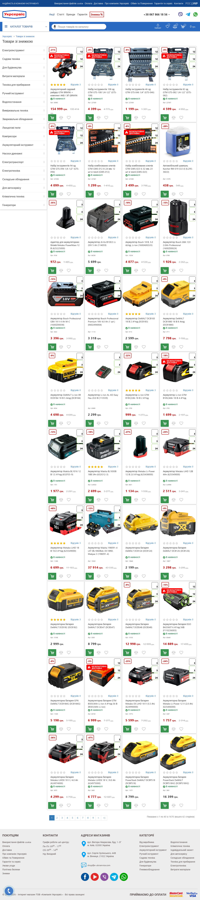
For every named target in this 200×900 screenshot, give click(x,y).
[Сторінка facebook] (85, 877)
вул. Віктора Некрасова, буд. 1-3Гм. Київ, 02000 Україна (104, 844)
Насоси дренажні (12, 153)
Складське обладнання (15, 179)
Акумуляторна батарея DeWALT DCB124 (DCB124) (138, 549)
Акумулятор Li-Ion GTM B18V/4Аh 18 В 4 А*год (175, 396)
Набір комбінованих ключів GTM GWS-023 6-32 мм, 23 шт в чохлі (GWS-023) (139, 168)
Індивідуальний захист (182, 849)
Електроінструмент (13, 50)
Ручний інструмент (13, 93)
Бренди (70, 14)
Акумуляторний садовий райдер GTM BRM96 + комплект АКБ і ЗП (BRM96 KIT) (64, 94)
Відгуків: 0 (113, 84)
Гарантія (82, 14)
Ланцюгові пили (11, 127)
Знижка (97, 14)
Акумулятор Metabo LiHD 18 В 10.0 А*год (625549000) (64, 549)
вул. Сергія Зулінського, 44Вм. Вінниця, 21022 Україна (102, 855)
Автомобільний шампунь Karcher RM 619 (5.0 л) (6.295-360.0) (178, 168)
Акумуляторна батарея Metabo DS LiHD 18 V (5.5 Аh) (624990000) (140, 703)
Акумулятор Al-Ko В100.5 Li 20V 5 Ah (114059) (102, 244)
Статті (60, 14)
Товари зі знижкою (25, 36)
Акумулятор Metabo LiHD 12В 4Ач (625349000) (178, 473)
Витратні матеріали (13, 76)
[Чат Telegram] (188, 14)
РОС (188, 3)
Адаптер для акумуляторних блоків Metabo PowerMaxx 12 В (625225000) (65, 245)
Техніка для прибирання (16, 84)
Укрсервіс (7, 36)
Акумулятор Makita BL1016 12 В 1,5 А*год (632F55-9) (65, 473)
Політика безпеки (11, 869)
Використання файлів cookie (68, 3)
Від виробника (147, 842)
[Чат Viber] (180, 14)
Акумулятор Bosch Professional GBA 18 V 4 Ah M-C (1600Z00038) (65, 321)
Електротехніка (11, 170)
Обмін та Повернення (142, 3)
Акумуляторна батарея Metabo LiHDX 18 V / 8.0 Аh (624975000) (101, 780)
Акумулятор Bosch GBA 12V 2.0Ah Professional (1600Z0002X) (177, 245)
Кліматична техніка (13, 196)
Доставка (98, 3)
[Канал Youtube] (95, 877)
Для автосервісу (11, 187)
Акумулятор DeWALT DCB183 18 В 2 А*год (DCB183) (140, 320)
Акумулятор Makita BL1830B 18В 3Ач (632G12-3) (102, 473)
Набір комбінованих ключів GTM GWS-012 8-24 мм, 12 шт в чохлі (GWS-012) (101, 168)
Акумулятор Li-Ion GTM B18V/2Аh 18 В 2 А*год (137, 396)
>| (104, 817)
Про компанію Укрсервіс (117, 3)
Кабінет (158, 28)
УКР (195, 3)
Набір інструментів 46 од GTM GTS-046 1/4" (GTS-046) (139, 91)
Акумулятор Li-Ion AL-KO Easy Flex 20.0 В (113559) (103, 396)
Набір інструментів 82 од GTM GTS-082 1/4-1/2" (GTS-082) (177, 92)
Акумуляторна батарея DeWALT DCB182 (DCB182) (63, 626)
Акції (52, 14)
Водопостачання (11, 101)
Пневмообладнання (150, 869)
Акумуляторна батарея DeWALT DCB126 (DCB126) (176, 549)
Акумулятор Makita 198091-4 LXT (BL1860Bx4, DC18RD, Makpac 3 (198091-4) (103, 550)
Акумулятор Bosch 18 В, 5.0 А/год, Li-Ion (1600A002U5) (139, 244)
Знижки (6, 873)
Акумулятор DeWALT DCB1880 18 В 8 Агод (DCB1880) (174, 321)
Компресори (9, 136)
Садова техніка (11, 58)
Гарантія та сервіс (163, 3)
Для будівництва (11, 67)
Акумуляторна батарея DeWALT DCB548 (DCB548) (138, 626)
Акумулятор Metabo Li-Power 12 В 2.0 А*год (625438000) (140, 473)
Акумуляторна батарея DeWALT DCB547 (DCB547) (101, 626)
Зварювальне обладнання (17, 119)
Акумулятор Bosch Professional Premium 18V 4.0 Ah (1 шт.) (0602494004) (103, 321)
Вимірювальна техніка (15, 110)
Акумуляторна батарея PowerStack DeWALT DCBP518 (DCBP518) (140, 780)
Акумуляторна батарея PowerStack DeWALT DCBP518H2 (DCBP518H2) (176, 780)
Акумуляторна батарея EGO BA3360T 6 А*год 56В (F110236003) (177, 627)
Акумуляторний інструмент (17, 144)
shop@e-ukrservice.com (99, 865)
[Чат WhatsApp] (195, 14)
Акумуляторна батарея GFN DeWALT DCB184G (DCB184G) (65, 702)
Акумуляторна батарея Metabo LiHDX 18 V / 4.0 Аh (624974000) (64, 780)
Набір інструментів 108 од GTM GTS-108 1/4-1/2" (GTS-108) (102, 92)
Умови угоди (8, 865)
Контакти (178, 3)
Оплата (88, 3)
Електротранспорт (13, 162)
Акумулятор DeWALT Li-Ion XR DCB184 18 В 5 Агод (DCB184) (65, 396)
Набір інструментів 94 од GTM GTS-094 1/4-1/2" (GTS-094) (64, 168)
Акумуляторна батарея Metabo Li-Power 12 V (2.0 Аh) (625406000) (178, 703)
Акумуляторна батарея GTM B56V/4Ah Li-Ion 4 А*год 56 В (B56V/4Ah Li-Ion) (102, 703)
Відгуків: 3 (76, 84)
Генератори (9, 205)
